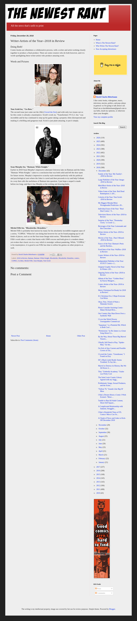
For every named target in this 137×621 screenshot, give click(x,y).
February (102, 458)
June (100, 444)
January (102, 462)
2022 (98, 153)
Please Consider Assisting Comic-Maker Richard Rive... (110, 309)
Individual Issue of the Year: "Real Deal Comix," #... (111, 210)
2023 (98, 149)
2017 (98, 467)
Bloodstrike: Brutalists (66, 258)
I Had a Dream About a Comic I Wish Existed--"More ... (112, 396)
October (102, 429)
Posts (98, 589)
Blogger (112, 609)
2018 (98, 168)
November (103, 425)
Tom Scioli (46, 261)
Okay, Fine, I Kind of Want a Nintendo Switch (108, 303)
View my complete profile (103, 117)
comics (76, 258)
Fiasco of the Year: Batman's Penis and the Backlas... (111, 245)
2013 (98, 482)
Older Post (81, 336)
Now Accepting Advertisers (106, 49)
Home (48, 336)
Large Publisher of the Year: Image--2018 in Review (111, 181)
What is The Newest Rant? (106, 43)
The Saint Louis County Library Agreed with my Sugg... (110, 378)
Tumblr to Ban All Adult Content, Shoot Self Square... (110, 402)
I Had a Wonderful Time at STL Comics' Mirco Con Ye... (110, 413)
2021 (98, 156)
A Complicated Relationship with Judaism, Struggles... (110, 407)
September (103, 432)
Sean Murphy (38, 261)
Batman (30, 258)
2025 (98, 141)
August (101, 436)
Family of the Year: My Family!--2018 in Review (110, 175)
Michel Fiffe (28, 261)
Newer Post (15, 336)
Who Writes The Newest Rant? (107, 46)
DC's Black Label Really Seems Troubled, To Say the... (110, 361)
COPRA (14, 261)
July (100, 440)
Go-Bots (21, 261)
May (100, 447)
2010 (98, 493)
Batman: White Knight (41, 258)
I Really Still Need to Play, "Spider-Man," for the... (111, 343)
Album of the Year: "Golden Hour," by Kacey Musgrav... (111, 280)
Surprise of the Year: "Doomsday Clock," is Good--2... (110, 221)
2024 (98, 145)
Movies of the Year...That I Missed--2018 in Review (111, 239)
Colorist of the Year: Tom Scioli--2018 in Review (110, 198)
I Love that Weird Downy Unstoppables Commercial (109, 320)
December (103, 171)
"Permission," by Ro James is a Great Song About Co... (112, 332)
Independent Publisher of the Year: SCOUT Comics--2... (111, 262)
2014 (98, 478)
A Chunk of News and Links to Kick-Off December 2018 (112, 419)
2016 (98, 471)
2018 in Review (22, 258)
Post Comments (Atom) (29, 340)
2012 (98, 486)
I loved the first (50, 112)
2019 (98, 164)
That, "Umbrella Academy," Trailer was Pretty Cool (111, 373)
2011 (98, 489)
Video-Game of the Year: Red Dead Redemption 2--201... (111, 192)
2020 (98, 160)
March (101, 455)
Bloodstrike (54, 258)
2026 (98, 138)
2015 (98, 474)
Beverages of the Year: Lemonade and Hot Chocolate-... (112, 227)
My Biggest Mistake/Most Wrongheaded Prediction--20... (110, 204)
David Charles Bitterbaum (106, 97)
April (101, 451)
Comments (100, 593)
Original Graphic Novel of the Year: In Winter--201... (111, 268)
